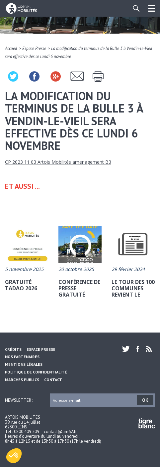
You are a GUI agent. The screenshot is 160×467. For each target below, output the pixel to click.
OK (145, 400)
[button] (14, 456)
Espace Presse (34, 48)
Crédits (13, 349)
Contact (53, 379)
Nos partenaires (22, 356)
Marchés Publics (22, 379)
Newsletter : (19, 399)
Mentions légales (23, 364)
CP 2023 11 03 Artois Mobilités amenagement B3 (58, 162)
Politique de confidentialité (36, 371)
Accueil (11, 48)
